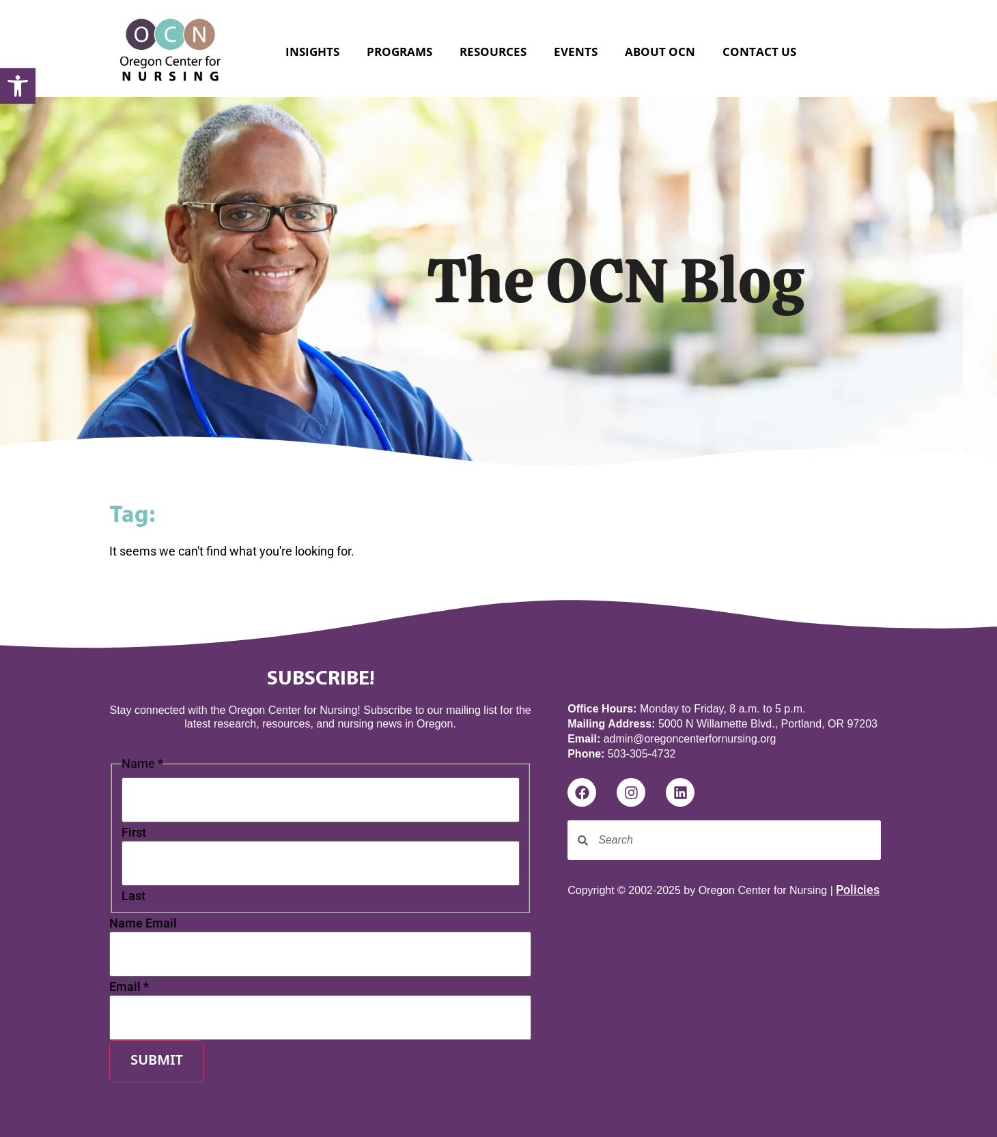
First (134, 832)
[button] (18, 86)
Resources (493, 51)
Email (129, 987)
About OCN (660, 51)
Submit (156, 1061)
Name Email (143, 923)
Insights (312, 51)
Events (576, 51)
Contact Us (759, 51)
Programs (399, 51)
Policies (858, 889)
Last (133, 896)
